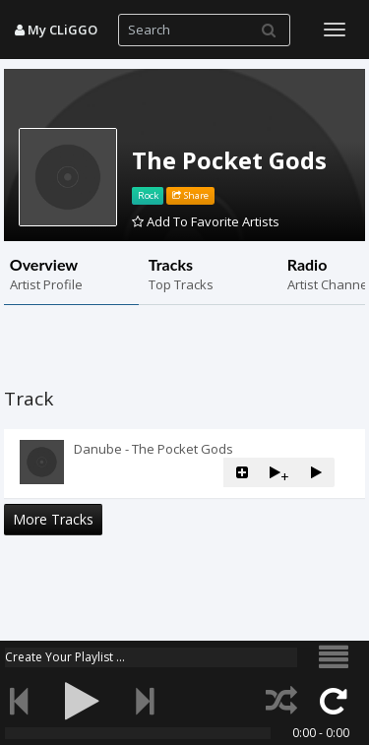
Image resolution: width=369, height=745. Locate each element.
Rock (148, 195)
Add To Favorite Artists (205, 221)
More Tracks (53, 519)
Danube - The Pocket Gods (153, 449)
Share (190, 195)
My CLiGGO (56, 29)
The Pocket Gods (229, 160)
